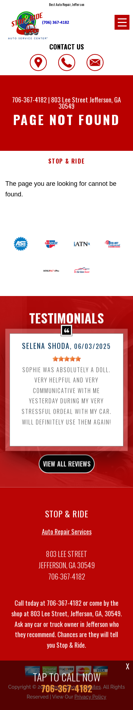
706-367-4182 (29, 99)
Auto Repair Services (67, 536)
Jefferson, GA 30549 (90, 103)
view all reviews (66, 468)
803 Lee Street (69, 99)
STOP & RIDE (66, 161)
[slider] (66, 364)
